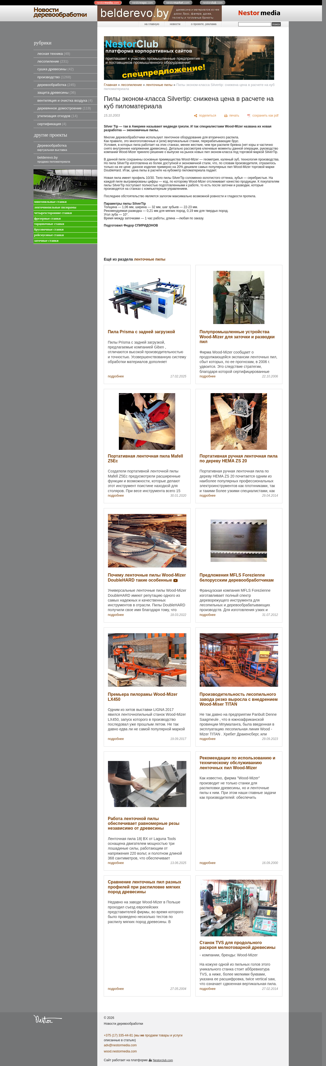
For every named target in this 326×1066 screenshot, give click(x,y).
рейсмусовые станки (49, 235)
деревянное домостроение (64, 108)
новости (175, 24)
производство (54, 77)
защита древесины (56, 92)
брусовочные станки (49, 229)
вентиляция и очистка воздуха (65, 100)
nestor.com (108, 2)
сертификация (51, 124)
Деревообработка (52, 147)
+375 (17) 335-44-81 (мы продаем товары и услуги (143, 1035)
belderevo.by (53, 159)
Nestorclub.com (163, 1060)
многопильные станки (50, 202)
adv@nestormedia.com (120, 1045)
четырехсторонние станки (53, 213)
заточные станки (46, 240)
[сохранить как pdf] (263, 116)
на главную (151, 24)
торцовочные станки (49, 224)
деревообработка (56, 85)
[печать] (231, 116)
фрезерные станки (47, 218)
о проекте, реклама (203, 24)
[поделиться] (205, 116)
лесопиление (52, 61)
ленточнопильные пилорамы (55, 207)
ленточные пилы (159, 85)
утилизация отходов (57, 116)
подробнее (116, 376)
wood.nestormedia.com (120, 1051)
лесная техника (53, 54)
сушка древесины (55, 69)
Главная (110, 85)
